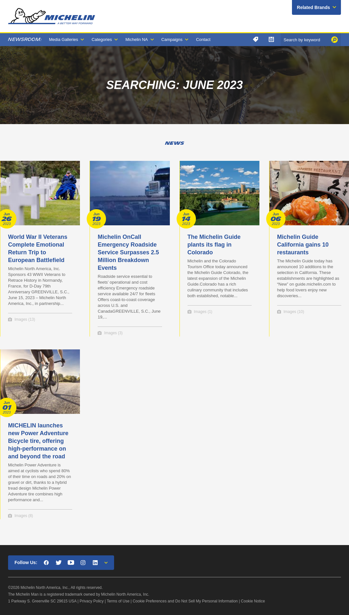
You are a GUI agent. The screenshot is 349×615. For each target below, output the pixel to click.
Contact (203, 39)
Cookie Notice (253, 601)
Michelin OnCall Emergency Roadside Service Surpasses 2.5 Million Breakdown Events (128, 252)
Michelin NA (136, 39)
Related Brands (313, 7)
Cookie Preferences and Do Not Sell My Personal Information (185, 601)
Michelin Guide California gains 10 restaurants (303, 245)
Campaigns (172, 39)
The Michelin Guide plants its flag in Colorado (214, 245)
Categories (102, 39)
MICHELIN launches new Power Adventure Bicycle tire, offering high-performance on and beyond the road (38, 441)
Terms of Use (118, 601)
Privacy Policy (92, 601)
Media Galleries (63, 39)
